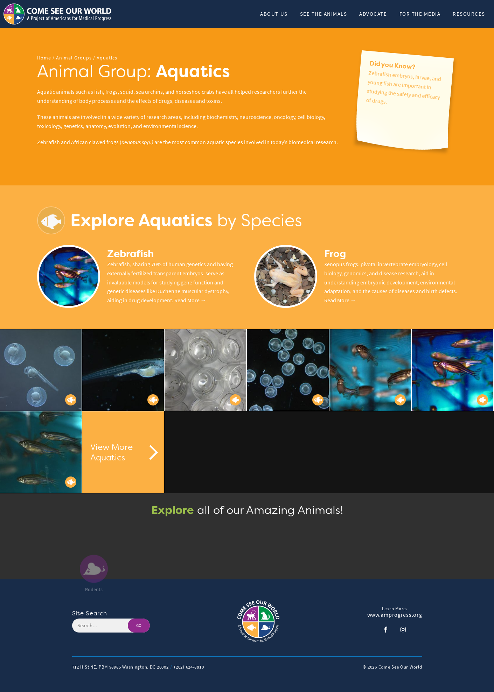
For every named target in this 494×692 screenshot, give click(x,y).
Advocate (373, 13)
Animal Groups (74, 58)
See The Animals (323, 13)
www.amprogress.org (394, 615)
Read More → (190, 300)
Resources (469, 13)
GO (138, 625)
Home (44, 58)
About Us (273, 13)
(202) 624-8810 (189, 667)
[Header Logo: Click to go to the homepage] (60, 13)
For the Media (420, 13)
